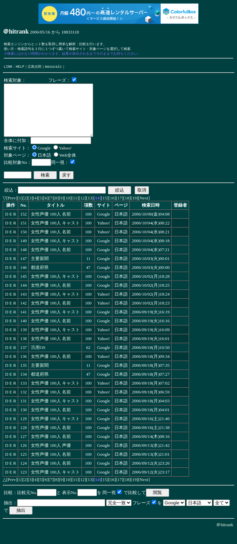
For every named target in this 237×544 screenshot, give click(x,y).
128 (23, 440)
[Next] (144, 210)
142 (23, 315)
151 (23, 235)
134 (23, 386)
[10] (68, 210)
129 (23, 431)
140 (23, 333)
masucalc (53, 68)
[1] (20, 210)
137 (23, 360)
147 (23, 271)
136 (23, 368)
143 (23, 306)
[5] (40, 210)
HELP (20, 68)
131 (23, 413)
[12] (82, 210)
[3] (30, 210)
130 (23, 422)
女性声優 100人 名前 (51, 226)
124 (23, 475)
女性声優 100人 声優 (51, 457)
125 (23, 466)
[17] (119, 210)
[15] (105, 210)
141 (23, 324)
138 (23, 351)
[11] (75, 210)
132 (23, 404)
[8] (56, 210)
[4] (35, 210)
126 (23, 457)
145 (23, 288)
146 (23, 279)
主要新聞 (40, 271)
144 (23, 297)
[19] (134, 210)
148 (23, 262)
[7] (51, 210)
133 (23, 395)
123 (23, 484)
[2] (25, 210)
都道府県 (40, 279)
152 (23, 226)
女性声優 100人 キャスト (55, 235)
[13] (90, 210)
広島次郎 (34, 68)
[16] (112, 210)
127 (23, 448)
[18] (127, 210)
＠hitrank (224, 537)
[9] (61, 210)
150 (23, 244)
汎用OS (38, 360)
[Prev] (11, 210)
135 (23, 377)
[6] (45, 210)
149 (23, 253)
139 (23, 342)
